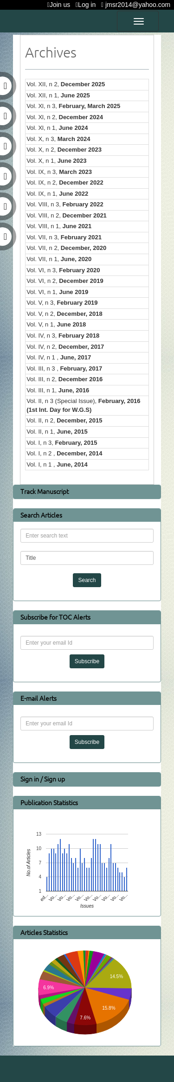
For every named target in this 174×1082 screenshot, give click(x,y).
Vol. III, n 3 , (64, 368)
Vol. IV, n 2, (65, 346)
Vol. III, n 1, (57, 390)
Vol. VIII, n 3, (64, 204)
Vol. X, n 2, (64, 149)
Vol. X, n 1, (56, 160)
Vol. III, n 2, (64, 379)
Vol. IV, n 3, (62, 335)
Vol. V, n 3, (61, 302)
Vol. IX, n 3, (59, 171)
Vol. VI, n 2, (64, 280)
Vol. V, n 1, (56, 324)
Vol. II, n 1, (57, 431)
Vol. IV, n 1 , (58, 357)
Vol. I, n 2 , (64, 453)
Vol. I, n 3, (61, 442)
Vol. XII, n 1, (58, 95)
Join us (60, 4)
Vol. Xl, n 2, (64, 117)
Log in (87, 4)
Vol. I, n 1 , (57, 464)
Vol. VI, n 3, (63, 270)
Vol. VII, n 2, (66, 247)
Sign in (30, 778)
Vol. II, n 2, (64, 420)
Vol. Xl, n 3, (73, 105)
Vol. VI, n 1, (57, 291)
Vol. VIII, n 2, (66, 215)
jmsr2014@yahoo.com (137, 4)
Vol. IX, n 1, (57, 193)
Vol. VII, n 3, (64, 237)
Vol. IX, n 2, (64, 182)
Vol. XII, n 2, (65, 84)
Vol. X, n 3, (58, 138)
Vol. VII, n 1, (58, 259)
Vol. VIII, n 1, (58, 226)
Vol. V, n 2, (64, 313)
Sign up (54, 778)
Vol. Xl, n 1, (57, 127)
